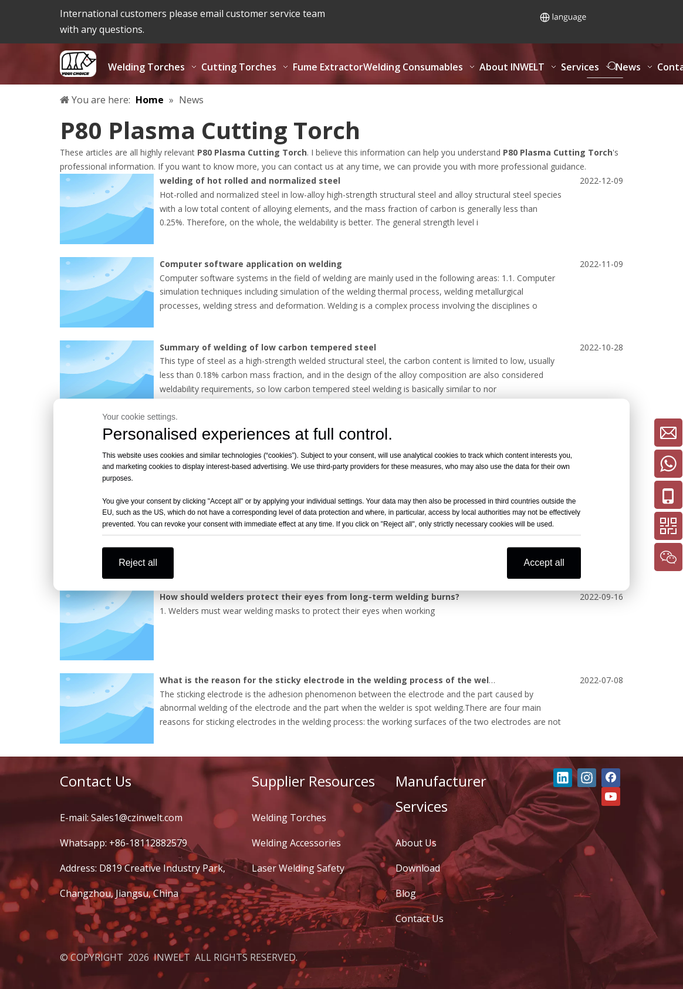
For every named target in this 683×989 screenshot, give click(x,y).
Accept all (543, 563)
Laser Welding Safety (298, 868)
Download (417, 868)
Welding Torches (289, 817)
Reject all (138, 563)
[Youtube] (610, 796)
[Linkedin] (562, 777)
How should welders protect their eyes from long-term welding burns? (309, 596)
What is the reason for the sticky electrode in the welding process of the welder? (333, 680)
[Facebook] (610, 777)
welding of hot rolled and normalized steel (250, 180)
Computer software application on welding (251, 263)
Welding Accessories (296, 842)
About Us (416, 842)
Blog (405, 893)
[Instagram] (586, 777)
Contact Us (419, 918)
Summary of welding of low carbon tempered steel (268, 347)
